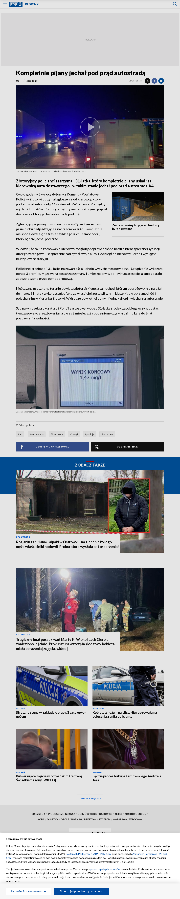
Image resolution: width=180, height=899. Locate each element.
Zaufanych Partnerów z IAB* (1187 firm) (89, 853)
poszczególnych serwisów (105, 869)
